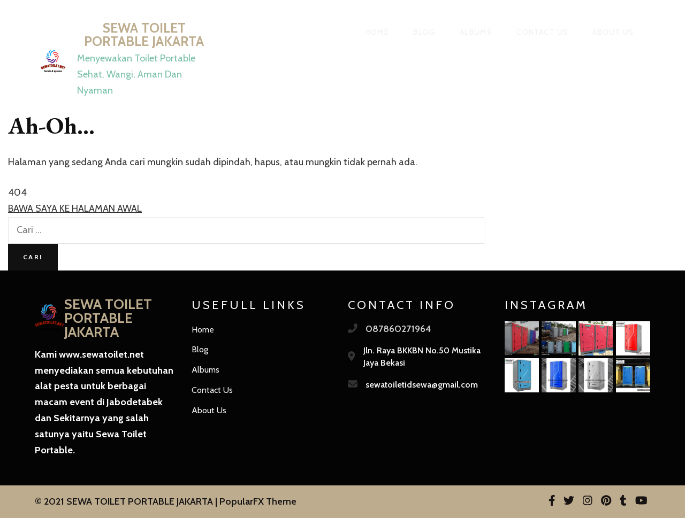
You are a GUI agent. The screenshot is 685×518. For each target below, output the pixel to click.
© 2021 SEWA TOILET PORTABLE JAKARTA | (127, 501)
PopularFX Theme (257, 501)
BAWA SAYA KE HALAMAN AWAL (75, 208)
